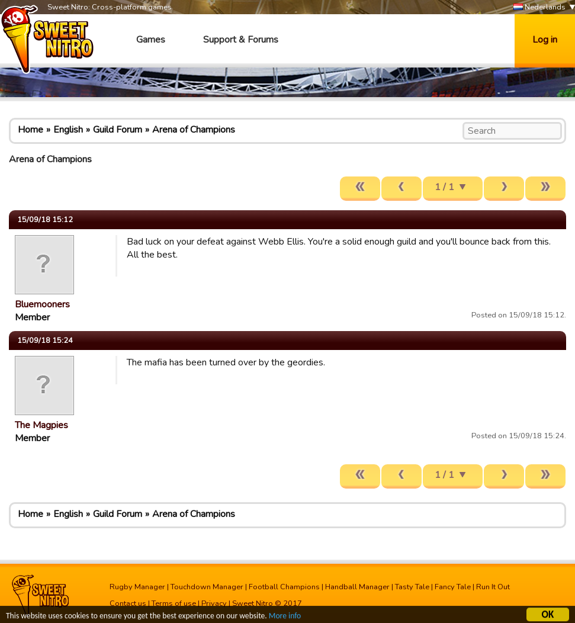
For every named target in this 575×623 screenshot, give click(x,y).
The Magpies (41, 425)
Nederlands (539, 7)
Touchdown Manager (207, 587)
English (68, 129)
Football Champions (284, 587)
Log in (544, 39)
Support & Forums (240, 39)
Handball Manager (357, 587)
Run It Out (493, 587)
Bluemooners (42, 304)
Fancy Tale (453, 587)
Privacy (214, 603)
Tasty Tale (412, 587)
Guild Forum (117, 129)
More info (285, 617)
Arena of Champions (193, 129)
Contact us (128, 603)
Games (150, 39)
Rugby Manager (137, 587)
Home (30, 129)
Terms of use (174, 603)
